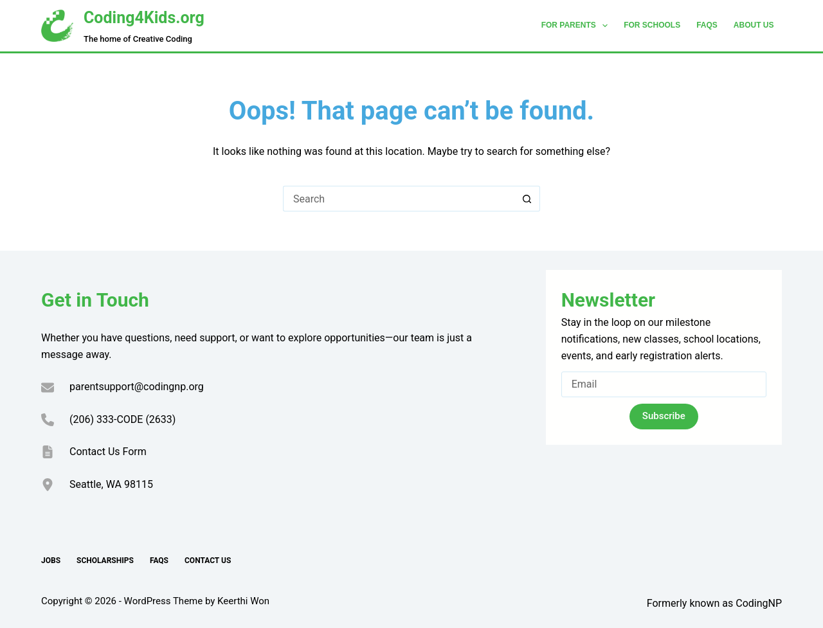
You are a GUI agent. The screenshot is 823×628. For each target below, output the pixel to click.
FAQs (707, 25)
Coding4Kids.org (144, 17)
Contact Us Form (108, 451)
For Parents (577, 25)
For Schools (652, 25)
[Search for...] (398, 198)
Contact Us (208, 560)
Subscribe (663, 416)
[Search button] (527, 198)
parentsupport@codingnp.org (136, 387)
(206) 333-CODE (106, 419)
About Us (754, 25)
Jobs (50, 560)
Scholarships (105, 560)
